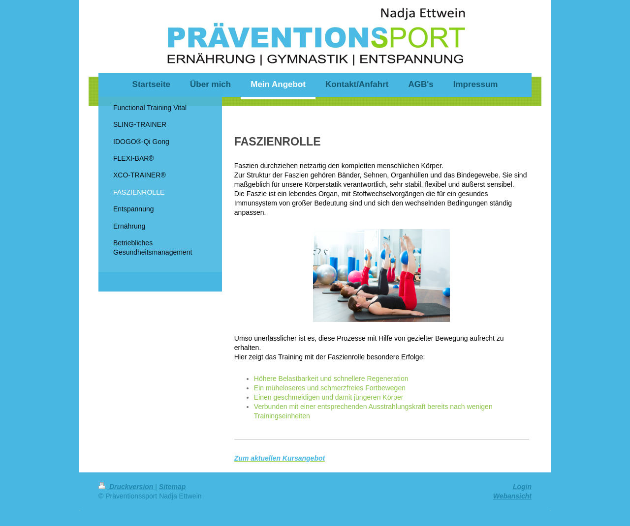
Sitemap (172, 487)
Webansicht (512, 496)
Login (522, 487)
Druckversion (126, 487)
